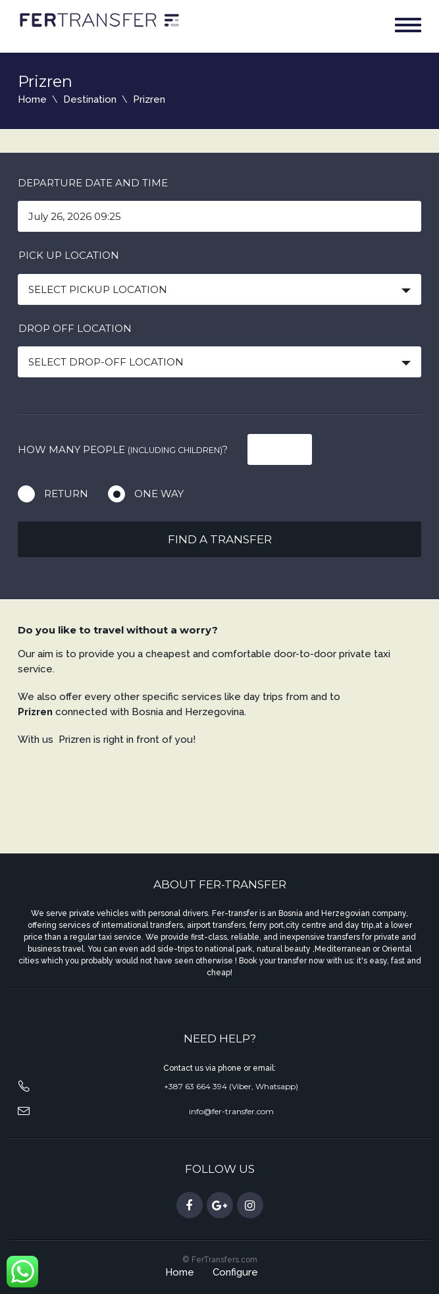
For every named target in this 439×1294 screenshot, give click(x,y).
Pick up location (68, 255)
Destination (89, 99)
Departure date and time (93, 182)
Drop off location (75, 328)
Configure (235, 1272)
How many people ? (123, 449)
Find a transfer (220, 539)
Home (32, 99)
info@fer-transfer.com (231, 1111)
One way (159, 493)
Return (66, 493)
